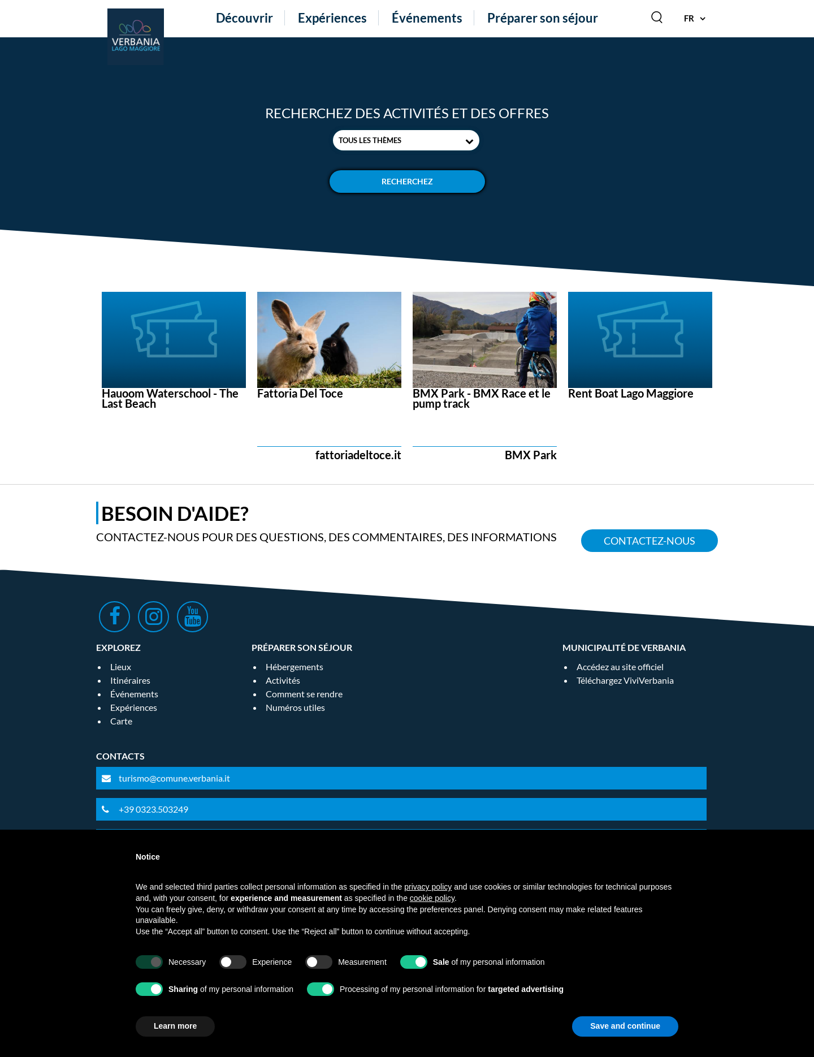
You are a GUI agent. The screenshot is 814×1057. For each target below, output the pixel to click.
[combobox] (406, 140)
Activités (283, 680)
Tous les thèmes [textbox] (370, 140)
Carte (121, 720)
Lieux (120, 666)
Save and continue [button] (625, 1025)
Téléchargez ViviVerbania (625, 680)
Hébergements (294, 666)
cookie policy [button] (432, 898)
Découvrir (244, 17)
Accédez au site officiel (620, 666)
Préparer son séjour (542, 17)
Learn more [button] (175, 1025)
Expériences (332, 17)
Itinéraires (130, 680)
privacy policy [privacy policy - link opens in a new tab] (428, 886)
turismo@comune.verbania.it (174, 778)
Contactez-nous (649, 540)
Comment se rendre (304, 693)
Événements (427, 17)
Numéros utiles (295, 707)
